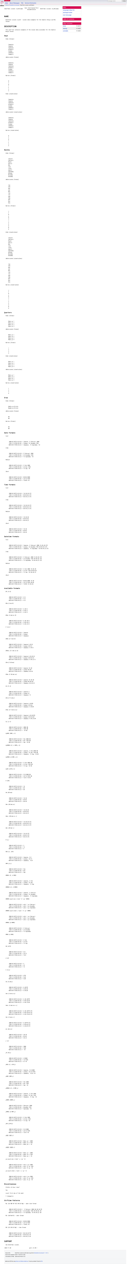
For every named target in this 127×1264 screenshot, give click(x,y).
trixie (64, 26)
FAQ (22, 3)
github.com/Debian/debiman (21, 1261)
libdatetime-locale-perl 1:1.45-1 (41, 1252)
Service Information (30, 3)
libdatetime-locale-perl (14, 5)
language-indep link (68, 10)
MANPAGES (7, 0)
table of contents (68, 19)
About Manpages (15, 3)
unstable (65, 31)
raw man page (67, 15)
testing (7, 5)
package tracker (67, 12)
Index (6, 3)
